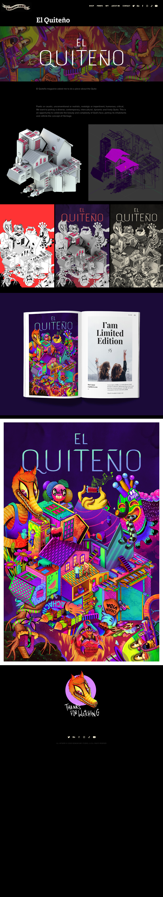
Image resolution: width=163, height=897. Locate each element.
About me (115, 6)
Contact (126, 6)
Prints (100, 6)
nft (107, 6)
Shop (91, 6)
